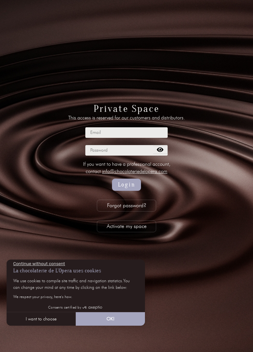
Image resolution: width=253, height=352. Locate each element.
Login (126, 184)
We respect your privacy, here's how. (42, 296)
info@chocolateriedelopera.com (134, 171)
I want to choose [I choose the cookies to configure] (41, 319)
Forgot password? (126, 205)
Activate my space (127, 226)
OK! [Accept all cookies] (110, 319)
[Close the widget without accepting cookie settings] (39, 264)
